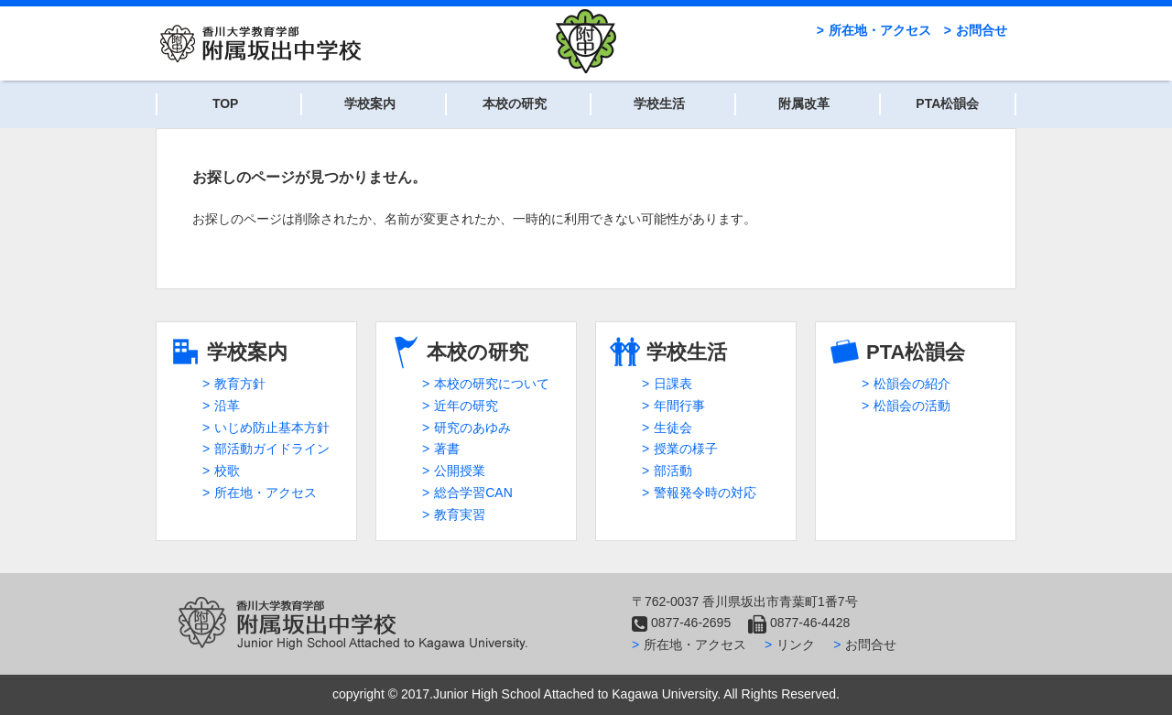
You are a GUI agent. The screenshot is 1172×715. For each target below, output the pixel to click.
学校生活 (659, 103)
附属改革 (804, 103)
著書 (447, 448)
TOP (225, 103)
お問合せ (981, 30)
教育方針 (240, 383)
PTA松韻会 (947, 103)
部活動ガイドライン (272, 448)
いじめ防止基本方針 (272, 427)
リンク (795, 644)
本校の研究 (515, 103)
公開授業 (459, 470)
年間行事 (679, 405)
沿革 (227, 405)
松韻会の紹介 (912, 383)
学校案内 (370, 103)
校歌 (227, 470)
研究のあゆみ (472, 427)
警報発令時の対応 (705, 492)
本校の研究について (491, 383)
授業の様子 (686, 448)
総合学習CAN (473, 492)
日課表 (673, 383)
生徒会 (673, 427)
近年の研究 (466, 405)
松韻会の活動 (912, 405)
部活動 (673, 470)
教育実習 (459, 514)
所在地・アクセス (880, 30)
